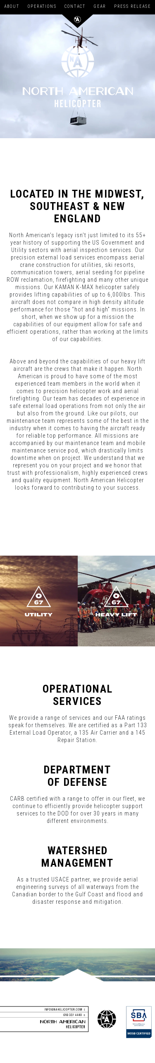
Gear (100, 6)
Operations (42, 6)
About (11, 6)
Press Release (132, 6)
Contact (75, 6)
